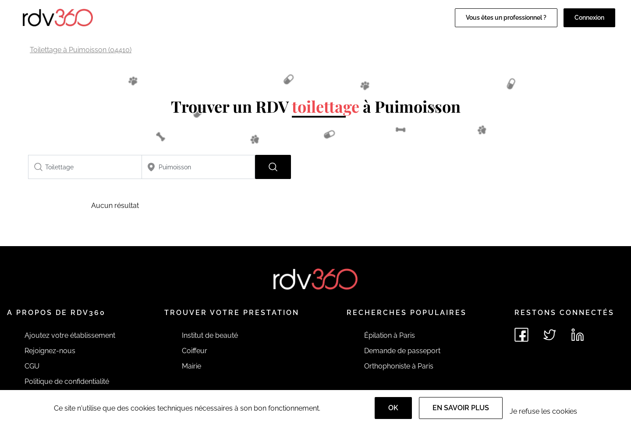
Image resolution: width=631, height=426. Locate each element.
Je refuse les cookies (543, 411)
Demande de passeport (402, 351)
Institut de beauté (210, 335)
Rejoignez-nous (50, 351)
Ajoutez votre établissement (70, 335)
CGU (32, 366)
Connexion (589, 17)
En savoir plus (460, 408)
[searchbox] (85, 167)
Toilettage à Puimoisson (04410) (80, 50)
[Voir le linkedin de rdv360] (578, 335)
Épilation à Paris (389, 335)
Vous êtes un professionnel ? (506, 17)
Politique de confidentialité (67, 381)
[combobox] (85, 167)
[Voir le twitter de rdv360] (549, 335)
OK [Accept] (393, 408)
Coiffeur (194, 351)
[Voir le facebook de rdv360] (521, 335)
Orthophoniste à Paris (398, 366)
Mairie (191, 366)
